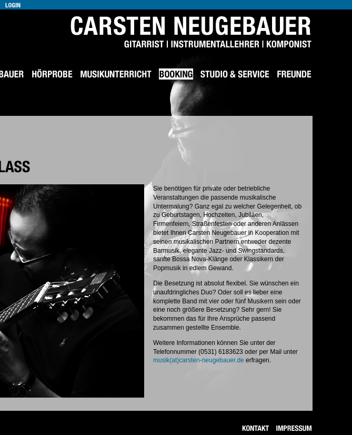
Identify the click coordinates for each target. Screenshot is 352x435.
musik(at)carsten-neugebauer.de (198, 360)
